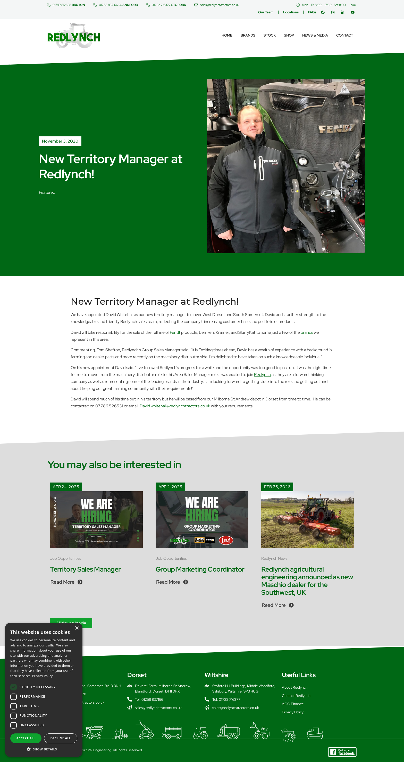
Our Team (266, 12)
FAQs (312, 12)
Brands (248, 35)
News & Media (315, 35)
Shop (289, 35)
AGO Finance (293, 704)
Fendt (175, 332)
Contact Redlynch (296, 695)
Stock (270, 35)
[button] (43, 749)
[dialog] (43, 690)
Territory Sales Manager (85, 569)
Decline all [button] (60, 738)
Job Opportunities (65, 558)
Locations (291, 12)
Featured (47, 192)
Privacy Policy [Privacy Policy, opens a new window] (42, 676)
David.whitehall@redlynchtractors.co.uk (175, 406)
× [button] (77, 628)
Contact (344, 35)
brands (307, 332)
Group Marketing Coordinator (200, 569)
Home (227, 35)
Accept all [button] (26, 738)
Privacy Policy (293, 712)
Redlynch (262, 374)
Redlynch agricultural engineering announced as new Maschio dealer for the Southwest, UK (307, 581)
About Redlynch (295, 687)
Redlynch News (274, 558)
